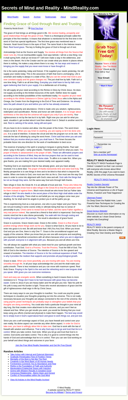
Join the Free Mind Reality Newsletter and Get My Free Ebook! (44, 345)
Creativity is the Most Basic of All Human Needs (31, 361)
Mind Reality (12, 17)
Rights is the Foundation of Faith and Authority (31, 366)
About (63, 17)
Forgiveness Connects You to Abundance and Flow (33, 364)
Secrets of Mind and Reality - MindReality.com (50, 7)
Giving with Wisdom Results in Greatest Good (31, 371)
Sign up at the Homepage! (105, 154)
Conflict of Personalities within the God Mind (30, 375)
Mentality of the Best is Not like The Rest (28, 359)
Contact (73, 17)
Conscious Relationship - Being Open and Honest (32, 373)
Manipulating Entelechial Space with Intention (30, 368)
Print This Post (37, 28)
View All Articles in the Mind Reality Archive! (30, 380)
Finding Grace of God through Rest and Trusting (43, 24)
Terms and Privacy (74, 392)
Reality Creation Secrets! (98, 184)
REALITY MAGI (94, 224)
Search (26, 17)
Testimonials (50, 17)
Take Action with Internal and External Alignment (32, 354)
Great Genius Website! (97, 211)
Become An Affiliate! (55, 392)
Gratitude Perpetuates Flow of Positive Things (31, 357)
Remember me (102, 144)
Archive (37, 17)
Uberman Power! (94, 198)
